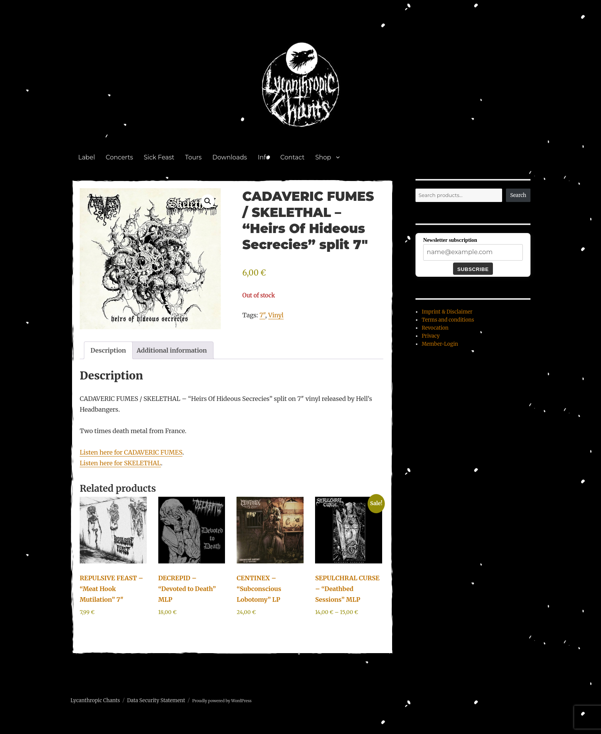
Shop (323, 157)
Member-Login (440, 344)
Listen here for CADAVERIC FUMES (131, 452)
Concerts (119, 157)
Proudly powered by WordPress (221, 700)
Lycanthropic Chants (95, 700)
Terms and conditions (448, 320)
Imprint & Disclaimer (447, 312)
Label (86, 157)
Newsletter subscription (450, 240)
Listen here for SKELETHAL (120, 463)
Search (518, 195)
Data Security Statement (156, 700)
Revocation (435, 328)
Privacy (431, 336)
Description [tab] (108, 350)
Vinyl (276, 315)
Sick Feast (159, 157)
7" (262, 315)
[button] (208, 201)
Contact (292, 157)
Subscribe (473, 269)
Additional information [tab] (172, 350)
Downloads (229, 157)
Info (263, 157)
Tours (193, 157)
